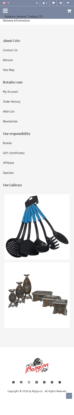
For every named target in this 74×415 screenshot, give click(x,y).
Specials (8, 173)
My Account (10, 92)
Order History (11, 101)
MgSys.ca (37, 391)
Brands (7, 143)
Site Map (8, 70)
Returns (8, 60)
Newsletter (10, 121)
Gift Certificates (14, 153)
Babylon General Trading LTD (24, 16)
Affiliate (8, 163)
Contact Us (10, 50)
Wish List (9, 111)
